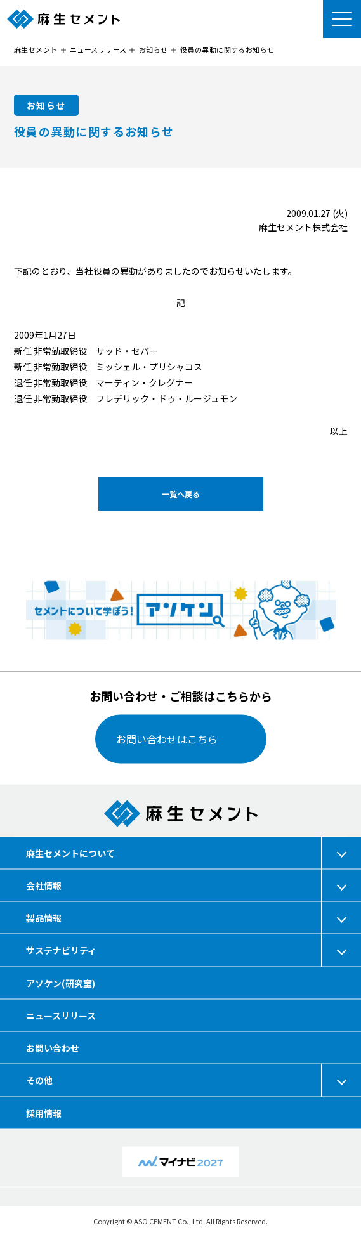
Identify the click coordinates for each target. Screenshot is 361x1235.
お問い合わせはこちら (167, 739)
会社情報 (44, 885)
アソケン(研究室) (60, 982)
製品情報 (44, 918)
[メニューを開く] (342, 19)
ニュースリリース (61, 1015)
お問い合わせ (52, 1047)
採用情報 (44, 1112)
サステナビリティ (61, 950)
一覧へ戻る (180, 493)
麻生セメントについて (70, 852)
